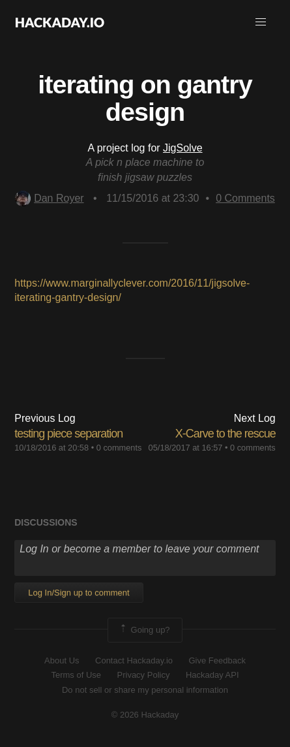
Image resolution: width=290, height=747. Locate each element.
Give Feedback (216, 660)
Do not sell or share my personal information (145, 690)
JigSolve (182, 147)
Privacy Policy (143, 675)
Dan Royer (49, 198)
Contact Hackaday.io (134, 660)
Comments (245, 198)
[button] (261, 22)
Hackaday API (212, 675)
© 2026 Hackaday (145, 715)
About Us (61, 660)
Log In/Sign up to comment (78, 592)
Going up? (144, 630)
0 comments (119, 448)
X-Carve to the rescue (225, 433)
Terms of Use (76, 675)
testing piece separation (68, 433)
